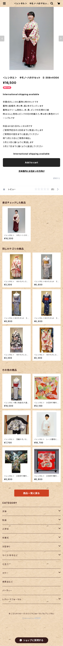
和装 (4, 520)
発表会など (7, 581)
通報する (56, 178)
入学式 (5, 529)
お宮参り (6, 546)
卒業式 (5, 537)
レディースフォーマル (11, 599)
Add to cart (31, 162)
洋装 (4, 511)
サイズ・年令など (10, 555)
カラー (5, 573)
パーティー (7, 590)
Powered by (31, 618)
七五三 (5, 564)
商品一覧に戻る (31, 493)
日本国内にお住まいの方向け (32, 171)
